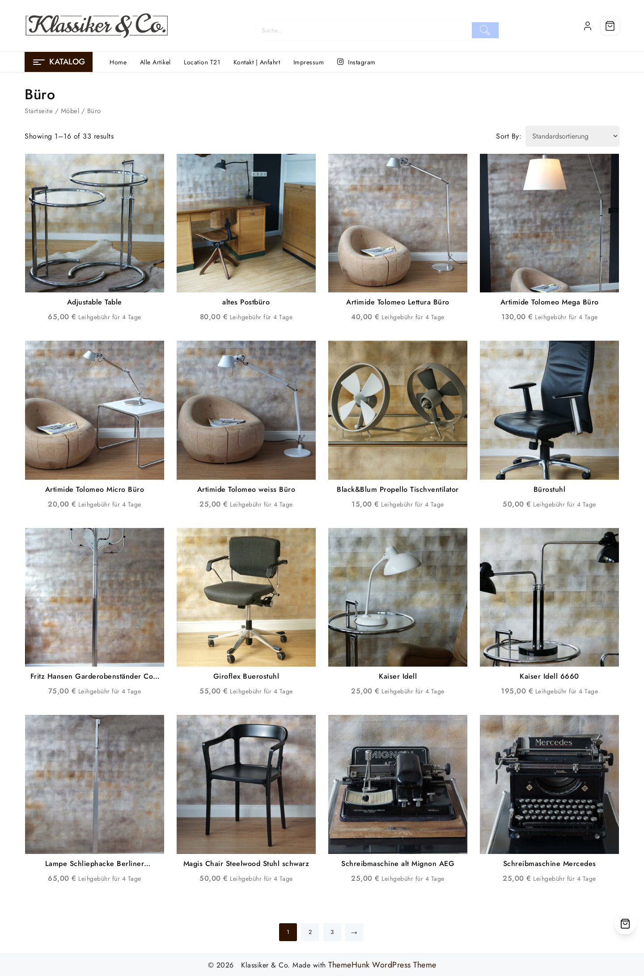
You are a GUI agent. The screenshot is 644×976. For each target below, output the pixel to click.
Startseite (39, 111)
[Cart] (610, 26)
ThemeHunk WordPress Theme (382, 965)
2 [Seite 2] (310, 932)
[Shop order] (572, 136)
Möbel (70, 111)
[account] (587, 26)
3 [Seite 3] (332, 932)
